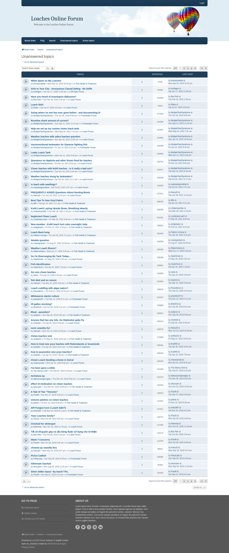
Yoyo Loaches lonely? (43, 416)
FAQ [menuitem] (42, 41)
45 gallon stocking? (41, 304)
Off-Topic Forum (77, 92)
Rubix (35, 108)
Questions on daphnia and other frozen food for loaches (61, 160)
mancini (36, 283)
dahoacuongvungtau (42, 379)
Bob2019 (37, 307)
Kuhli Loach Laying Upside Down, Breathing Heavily (59, 208)
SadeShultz (38, 259)
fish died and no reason (44, 280)
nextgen (62, 544)
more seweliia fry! (40, 328)
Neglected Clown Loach (44, 216)
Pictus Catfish (38, 455)
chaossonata (38, 363)
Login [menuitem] (202, 3)
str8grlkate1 (38, 227)
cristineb (37, 323)
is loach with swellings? (44, 184)
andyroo (36, 315)
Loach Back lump (40, 232)
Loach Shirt (37, 104)
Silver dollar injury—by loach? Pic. (50, 471)
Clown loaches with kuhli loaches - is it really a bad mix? (61, 168)
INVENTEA (52, 544)
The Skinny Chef (40, 371)
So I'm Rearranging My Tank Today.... (51, 256)
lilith (35, 203)
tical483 (36, 347)
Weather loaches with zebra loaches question (55, 136)
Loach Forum (75, 100)
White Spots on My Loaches (46, 80)
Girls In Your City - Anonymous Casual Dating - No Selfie (61, 88)
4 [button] (191, 68)
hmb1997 (37, 411)
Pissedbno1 (38, 291)
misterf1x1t (38, 267)
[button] (175, 68)
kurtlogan (37, 92)
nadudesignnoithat (41, 187)
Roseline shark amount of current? (50, 120)
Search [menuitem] (52, 41)
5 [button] (195, 68)
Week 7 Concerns (40, 439)
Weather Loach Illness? (43, 248)
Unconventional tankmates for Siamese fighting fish (59, 144)
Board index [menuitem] (30, 41)
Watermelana (39, 251)
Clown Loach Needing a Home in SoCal (52, 360)
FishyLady (37, 459)
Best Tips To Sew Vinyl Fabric (47, 200)
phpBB (35, 540)
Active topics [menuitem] (88, 41)
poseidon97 (38, 299)
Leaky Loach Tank (41, 152)
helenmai (37, 427)
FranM (36, 395)
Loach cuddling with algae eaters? (49, 288)
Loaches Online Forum (57, 18)
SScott (36, 419)
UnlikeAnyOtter (39, 211)
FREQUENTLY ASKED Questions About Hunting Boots (60, 192)
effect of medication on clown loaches (51, 384)
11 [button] (202, 68)
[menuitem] (24, 547)
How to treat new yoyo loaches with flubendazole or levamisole (65, 344)
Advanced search (31, 508)
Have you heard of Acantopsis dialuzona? (53, 96)
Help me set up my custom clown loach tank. (55, 128)
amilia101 (37, 339)
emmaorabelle (39, 84)
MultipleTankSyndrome (43, 116)
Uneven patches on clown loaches (49, 400)
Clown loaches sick (41, 336)
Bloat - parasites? (40, 312)
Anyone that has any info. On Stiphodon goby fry (57, 320)
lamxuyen (37, 387)
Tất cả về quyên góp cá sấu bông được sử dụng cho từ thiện (64, 431)
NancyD (36, 195)
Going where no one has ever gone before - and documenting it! (65, 112)
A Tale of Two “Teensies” (44, 392)
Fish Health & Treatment (86, 84)
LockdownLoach (40, 219)
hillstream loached (41, 463)
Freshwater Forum (89, 116)
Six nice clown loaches (43, 272)
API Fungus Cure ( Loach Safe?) (48, 408)
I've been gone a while (43, 368)
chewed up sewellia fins (44, 447)
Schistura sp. (38, 376)
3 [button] (187, 68)
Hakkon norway (40, 235)
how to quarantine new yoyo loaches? (51, 352)
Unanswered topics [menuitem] (69, 41)
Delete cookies (30, 513)
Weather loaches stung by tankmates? (52, 176)
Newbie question (40, 240)
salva (35, 275)
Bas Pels (37, 100)
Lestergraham (39, 243)
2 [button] (184, 68)
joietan (36, 403)
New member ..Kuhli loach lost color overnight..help (59, 224)
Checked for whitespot (43, 423)
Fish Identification (40, 264)
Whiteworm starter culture (45, 296)
